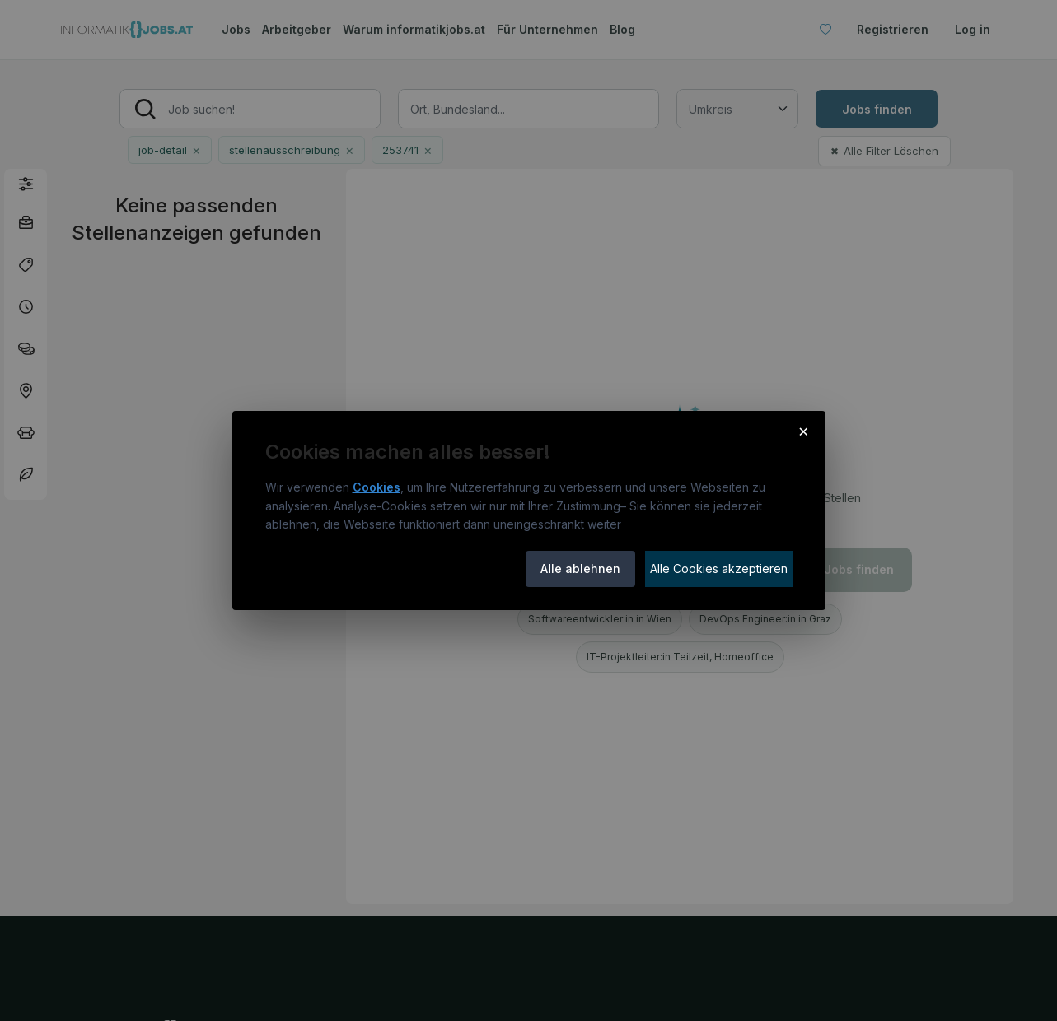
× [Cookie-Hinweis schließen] (803, 431)
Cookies (376, 487)
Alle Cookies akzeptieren (719, 569)
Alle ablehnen (580, 569)
